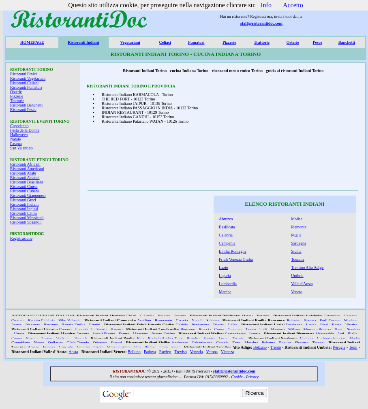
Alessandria (324, 334)
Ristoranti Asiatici (25, 177)
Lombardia (228, 283)
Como (219, 329)
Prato (163, 347)
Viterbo (351, 325)
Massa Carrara (119, 347)
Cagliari (306, 338)
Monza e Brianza (317, 329)
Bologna (294, 320)
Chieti (131, 316)
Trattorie (262, 42)
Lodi (263, 329)
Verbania (63, 338)
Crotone (17, 320)
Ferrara (310, 320)
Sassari (116, 343)
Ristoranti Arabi (23, 173)
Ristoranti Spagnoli (26, 222)
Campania (227, 243)
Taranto (238, 338)
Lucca (98, 347)
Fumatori (196, 42)
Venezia (196, 351)
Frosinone (294, 325)
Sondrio (353, 329)
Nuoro (39, 343)
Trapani (318, 343)
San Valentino (21, 148)
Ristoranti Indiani (83, 42)
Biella (352, 334)
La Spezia (99, 329)
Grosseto (66, 347)
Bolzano (260, 347)
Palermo (268, 343)
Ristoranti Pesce (23, 109)
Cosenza (350, 316)
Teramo (180, 316)
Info (266, 5)
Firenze (49, 347)
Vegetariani (130, 42)
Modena (350, 320)
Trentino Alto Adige (307, 267)
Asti (340, 334)
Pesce (317, 42)
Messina (251, 343)
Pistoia (150, 347)
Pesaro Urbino (163, 334)
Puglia (296, 235)
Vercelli (80, 338)
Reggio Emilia (74, 325)
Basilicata (227, 227)
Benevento (163, 320)
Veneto (296, 292)
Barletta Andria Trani (165, 338)
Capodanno (19, 126)
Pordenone (200, 325)
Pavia (338, 329)
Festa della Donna (24, 130)
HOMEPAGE (32, 42)
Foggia (209, 338)
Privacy (252, 377)
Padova (150, 351)
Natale (15, 139)
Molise (296, 219)
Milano (294, 329)
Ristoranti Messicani (27, 217)
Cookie (236, 377)
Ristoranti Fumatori (26, 87)
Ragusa (285, 343)
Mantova (277, 329)
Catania (222, 343)
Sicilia (296, 251)
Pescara (164, 316)
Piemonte (298, 227)
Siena (175, 347)
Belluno (134, 351)
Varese (19, 334)
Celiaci (165, 42)
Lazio (223, 267)
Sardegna (298, 243)
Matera (247, 316)
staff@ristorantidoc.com (261, 23)
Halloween (19, 134)
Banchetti (346, 42)
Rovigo (165, 351)
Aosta (73, 351)
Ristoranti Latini (23, 213)
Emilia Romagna (232, 251)
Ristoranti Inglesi (24, 209)
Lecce (224, 338)
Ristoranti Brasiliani (26, 182)
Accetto (293, 5)
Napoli (197, 320)
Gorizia (182, 325)
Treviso (180, 351)
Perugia (339, 347)
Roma (337, 325)
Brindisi (192, 338)
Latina (311, 325)
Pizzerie (229, 42)
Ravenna (51, 325)
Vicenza (227, 351)
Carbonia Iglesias (331, 338)
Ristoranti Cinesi (24, 186)
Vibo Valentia (69, 320)
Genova (65, 329)
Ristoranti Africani (25, 164)
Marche (225, 292)
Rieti (324, 325)
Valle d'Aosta (301, 283)
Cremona (235, 329)
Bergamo (187, 329)
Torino (46, 338)
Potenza (263, 316)
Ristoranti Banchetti (26, 105)
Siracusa (301, 343)
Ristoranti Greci (23, 200)
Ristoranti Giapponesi (28, 195)
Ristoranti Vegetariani (27, 78)
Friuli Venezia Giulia (236, 259)
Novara (32, 338)
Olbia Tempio (77, 343)
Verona (212, 351)
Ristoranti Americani (27, 168)
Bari (140, 338)
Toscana (297, 259)
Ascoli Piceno (103, 334)
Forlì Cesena (330, 320)
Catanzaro (331, 316)
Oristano (100, 343)
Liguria (225, 275)
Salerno (212, 320)
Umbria (297, 275)
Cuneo (16, 338)
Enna (236, 343)
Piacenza (33, 325)
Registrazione (21, 238)
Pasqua (15, 143)
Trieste (218, 325)
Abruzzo (226, 219)
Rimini (95, 325)
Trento (275, 347)
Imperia (81, 329)
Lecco (251, 329)
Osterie (293, 42)
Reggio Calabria (41, 320)
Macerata (140, 334)
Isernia (254, 334)
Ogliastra (55, 343)
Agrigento (179, 343)
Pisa (137, 347)
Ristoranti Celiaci (24, 83)
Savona (116, 329)
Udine (232, 325)
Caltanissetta (202, 343)
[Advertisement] (303, 136)
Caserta (182, 320)
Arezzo (33, 347)
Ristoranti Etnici (23, 74)
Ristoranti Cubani (24, 191)
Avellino (144, 320)
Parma (16, 325)
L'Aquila (147, 316)
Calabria (226, 235)
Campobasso (235, 334)
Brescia (205, 329)
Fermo (124, 334)
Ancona (82, 334)
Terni (353, 347)
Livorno (83, 347)
